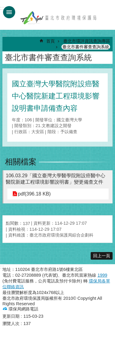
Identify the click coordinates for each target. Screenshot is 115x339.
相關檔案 (21, 161)
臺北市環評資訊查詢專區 (86, 41)
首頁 (50, 41)
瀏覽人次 (10, 323)
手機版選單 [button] (9, 12)
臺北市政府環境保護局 (58, 17)
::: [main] (4, 34)
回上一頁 (101, 255)
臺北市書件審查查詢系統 (85, 46)
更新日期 (10, 316)
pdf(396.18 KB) (34, 193)
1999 (102, 275)
